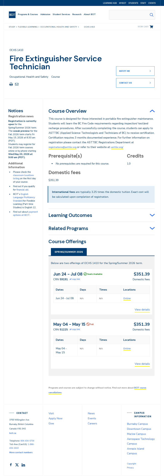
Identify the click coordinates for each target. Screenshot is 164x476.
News (91, 413)
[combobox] (132, 14)
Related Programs (68, 228)
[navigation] (14, 15)
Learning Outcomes (70, 215)
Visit (51, 413)
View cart (143, 26)
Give (51, 423)
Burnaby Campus (137, 424)
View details (142, 309)
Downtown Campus (139, 429)
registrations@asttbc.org (64, 147)
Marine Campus (136, 434)
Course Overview (68, 111)
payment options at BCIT (25, 213)
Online (127, 298)
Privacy (130, 467)
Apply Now (55, 418)
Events (92, 418)
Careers (92, 423)
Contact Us (125, 83)
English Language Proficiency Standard (24, 197)
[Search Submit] (151, 14)
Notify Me (124, 71)
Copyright (131, 463)
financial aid (22, 189)
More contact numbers (20, 452)
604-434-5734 (27, 440)
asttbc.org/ (120, 147)
